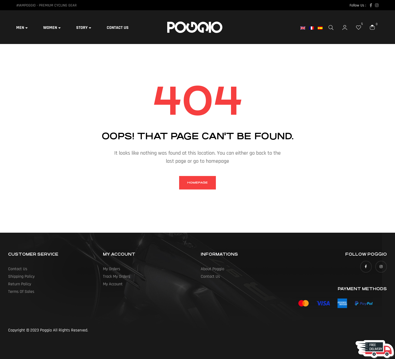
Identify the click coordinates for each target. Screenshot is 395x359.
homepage (197, 182)
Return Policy (19, 284)
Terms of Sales (21, 291)
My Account (113, 284)
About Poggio (212, 269)
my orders (111, 269)
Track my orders (116, 276)
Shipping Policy (21, 276)
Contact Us (17, 269)
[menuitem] (304, 28)
